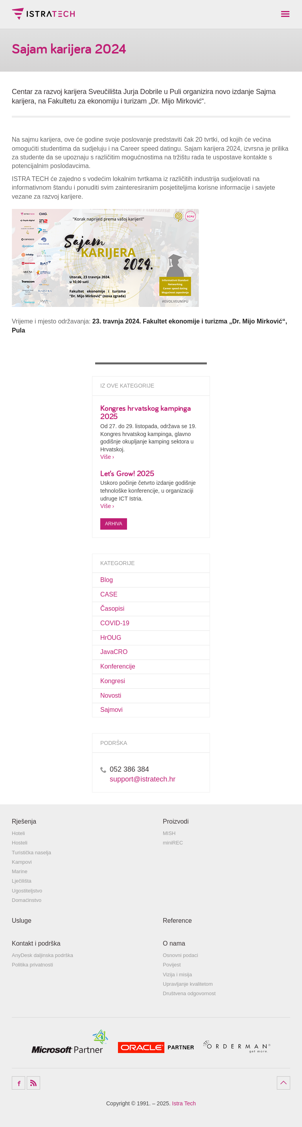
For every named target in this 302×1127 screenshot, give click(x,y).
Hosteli (20, 843)
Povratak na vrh (283, 1083)
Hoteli (18, 833)
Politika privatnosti (32, 965)
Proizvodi (176, 821)
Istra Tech (43, 14)
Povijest (172, 965)
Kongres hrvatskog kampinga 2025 (145, 412)
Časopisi (112, 608)
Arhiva (113, 524)
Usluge (21, 920)
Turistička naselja (31, 852)
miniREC (173, 843)
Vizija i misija (177, 974)
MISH (169, 833)
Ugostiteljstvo (27, 891)
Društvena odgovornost (189, 993)
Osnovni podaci (180, 955)
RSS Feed (33, 1083)
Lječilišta (21, 881)
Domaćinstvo (26, 900)
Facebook (18, 1083)
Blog (106, 579)
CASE (109, 594)
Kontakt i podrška (36, 943)
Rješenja (24, 821)
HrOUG (110, 637)
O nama (174, 943)
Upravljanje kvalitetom (188, 984)
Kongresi (112, 681)
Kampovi (22, 862)
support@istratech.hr (142, 779)
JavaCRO (113, 651)
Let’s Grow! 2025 (127, 473)
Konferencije (117, 666)
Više (105, 457)
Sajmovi (111, 709)
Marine (20, 871)
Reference (177, 920)
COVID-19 (114, 623)
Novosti (110, 695)
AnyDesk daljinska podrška (42, 955)
